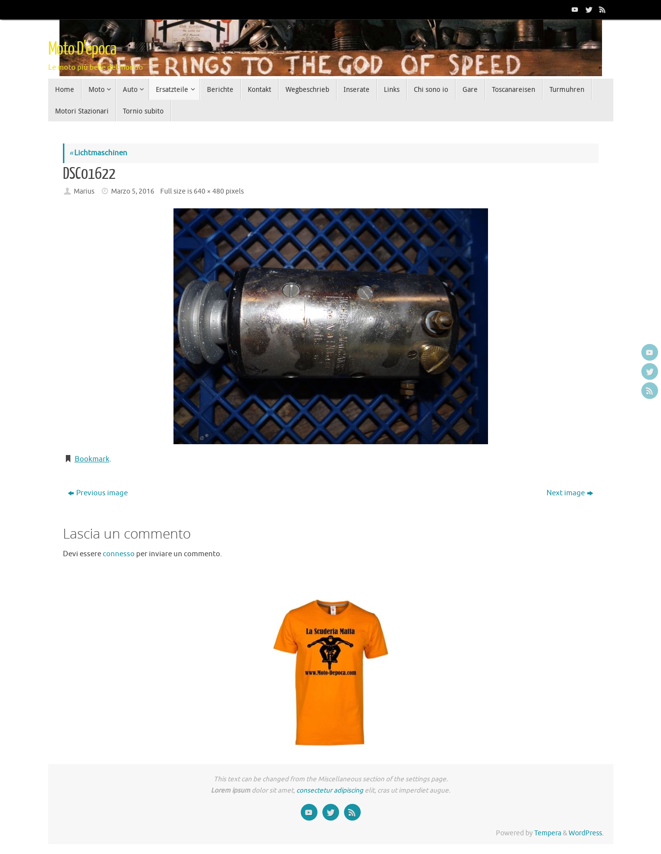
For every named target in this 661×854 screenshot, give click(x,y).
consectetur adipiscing (329, 790)
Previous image (98, 493)
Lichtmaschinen (98, 153)
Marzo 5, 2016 (132, 191)
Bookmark (92, 459)
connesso (119, 554)
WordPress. (586, 833)
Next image (569, 493)
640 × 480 (209, 191)
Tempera (547, 833)
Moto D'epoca (82, 49)
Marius (84, 191)
